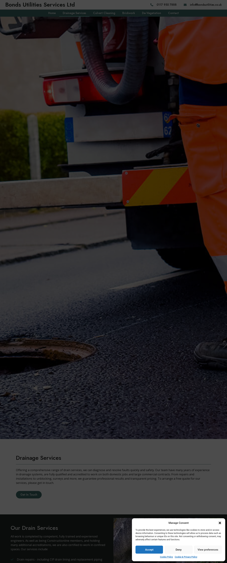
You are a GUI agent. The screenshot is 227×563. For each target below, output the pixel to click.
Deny (179, 549)
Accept (149, 549)
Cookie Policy (166, 557)
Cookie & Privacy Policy (186, 557)
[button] (220, 523)
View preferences (208, 549)
